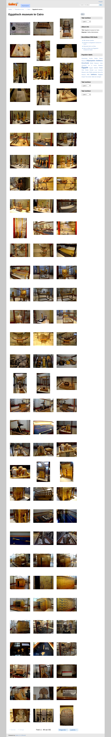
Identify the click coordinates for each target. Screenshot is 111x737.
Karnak (91, 70)
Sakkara (94, 74)
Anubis (91, 58)
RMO (88, 74)
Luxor (96, 70)
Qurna (99, 72)
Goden (87, 70)
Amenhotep (84, 58)
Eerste (12, 730)
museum (100, 70)
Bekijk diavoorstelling (83, 14)
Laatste (73, 730)
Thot (86, 76)
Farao (101, 67)
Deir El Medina (92, 65)
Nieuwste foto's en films (89, 46)
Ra (102, 72)
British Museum (94, 63)
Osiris (90, 72)
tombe (89, 76)
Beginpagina (25, 5)
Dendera (100, 65)
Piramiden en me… (20, 9)
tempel (83, 76)
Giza (28, 9)
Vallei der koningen (96, 76)
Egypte (85, 67)
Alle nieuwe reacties (88, 40)
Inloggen (101, 1)
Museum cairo (85, 72)
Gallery (10, 9)
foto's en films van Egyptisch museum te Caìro (90, 49)
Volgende (63, 730)
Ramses (84, 74)
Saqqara (100, 74)
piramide (95, 72)
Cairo (101, 63)
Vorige (21, 730)
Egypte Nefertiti (93, 67)
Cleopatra (84, 65)
